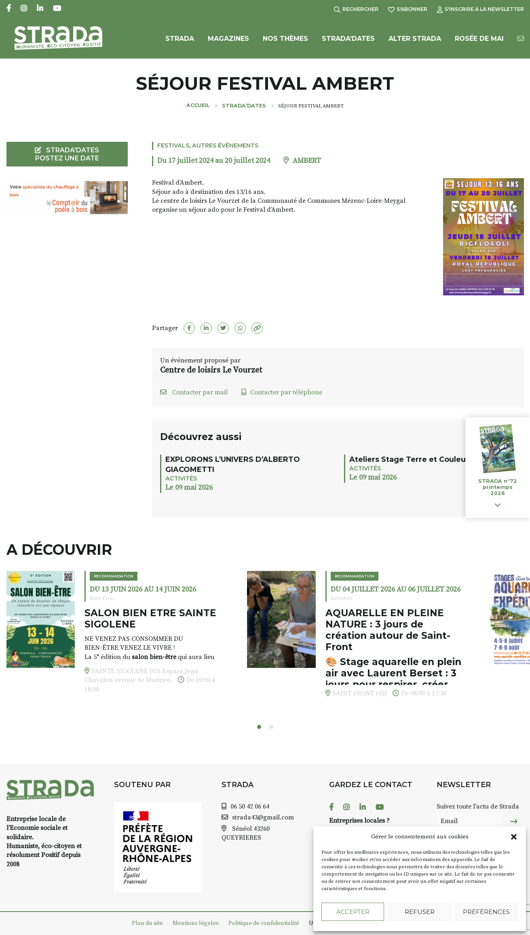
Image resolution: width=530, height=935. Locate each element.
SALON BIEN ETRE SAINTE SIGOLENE (150, 618)
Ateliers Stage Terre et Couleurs (411, 459)
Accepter (353, 912)
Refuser (420, 912)
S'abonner (407, 9)
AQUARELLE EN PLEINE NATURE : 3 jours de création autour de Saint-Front (387, 629)
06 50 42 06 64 (249, 806)
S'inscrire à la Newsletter (480, 9)
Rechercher (356, 9)
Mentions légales (196, 923)
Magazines (228, 39)
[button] (514, 837)
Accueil (198, 105)
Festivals (173, 145)
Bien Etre (102, 598)
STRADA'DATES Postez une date (67, 154)
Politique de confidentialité (263, 923)
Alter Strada (415, 39)
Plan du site (147, 923)
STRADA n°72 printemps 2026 (497, 487)
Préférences (486, 912)
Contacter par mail (194, 392)
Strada (179, 39)
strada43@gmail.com (263, 817)
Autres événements (225, 145)
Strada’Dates (348, 39)
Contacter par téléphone (281, 392)
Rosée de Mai (479, 39)
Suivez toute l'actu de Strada (478, 806)
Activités (181, 478)
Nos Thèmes (285, 39)
